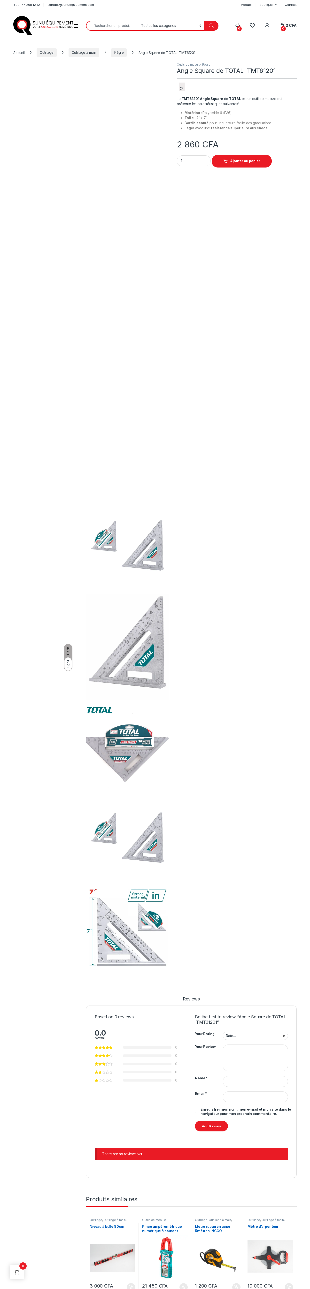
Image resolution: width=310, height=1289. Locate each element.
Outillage (47, 52)
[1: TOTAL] (238, 104)
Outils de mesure (189, 64)
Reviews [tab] (191, 999)
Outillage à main (84, 52)
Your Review (205, 1047)
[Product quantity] (194, 160)
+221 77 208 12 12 (26, 5)
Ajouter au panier (245, 161)
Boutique (266, 5)
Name (201, 1078)
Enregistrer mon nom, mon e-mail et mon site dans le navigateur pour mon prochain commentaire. (246, 1111)
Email (201, 1093)
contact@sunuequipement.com (70, 5)
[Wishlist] (252, 25)
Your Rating (204, 1034)
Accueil (246, 5)
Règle (119, 52)
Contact (291, 5)
